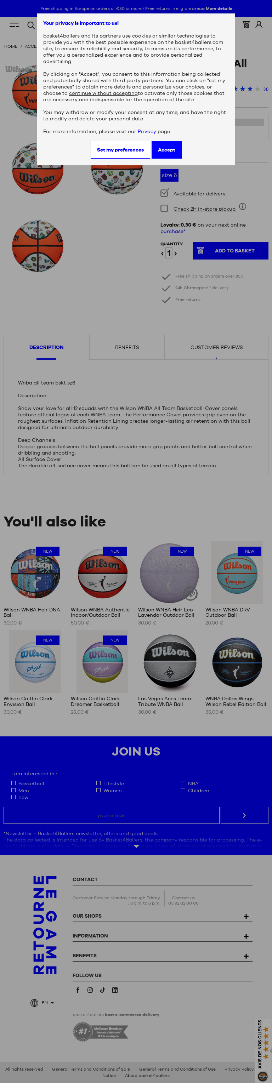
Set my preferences (120, 150)
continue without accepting (103, 93)
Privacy (147, 131)
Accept (166, 150)
